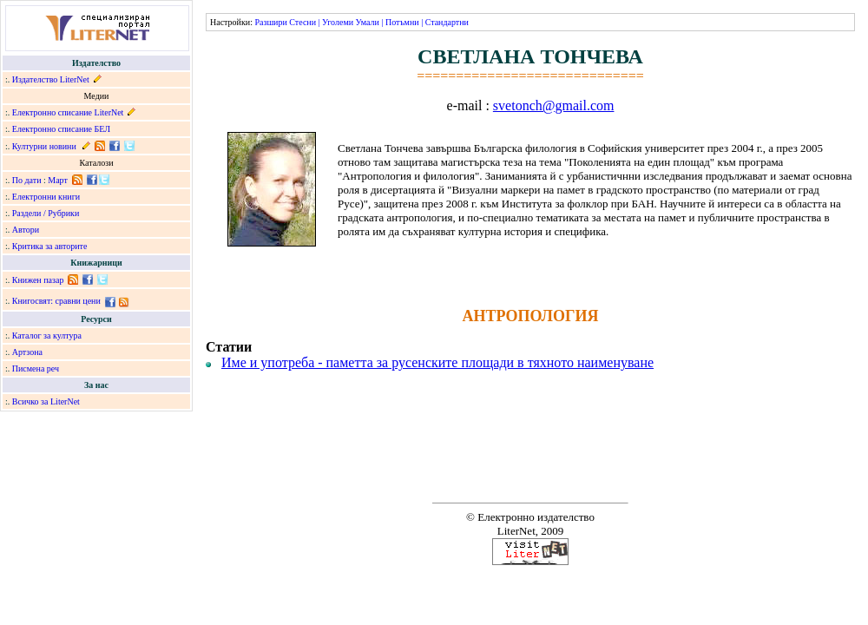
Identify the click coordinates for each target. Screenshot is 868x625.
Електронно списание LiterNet (68, 112)
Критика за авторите (50, 246)
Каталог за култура (47, 335)
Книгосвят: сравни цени (56, 301)
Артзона (27, 352)
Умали (367, 22)
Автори (25, 229)
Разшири (270, 22)
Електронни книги (46, 196)
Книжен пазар (38, 280)
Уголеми (337, 22)
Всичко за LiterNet (46, 401)
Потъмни (402, 22)
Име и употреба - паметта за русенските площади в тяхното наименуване (437, 362)
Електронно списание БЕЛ (61, 129)
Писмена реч (35, 368)
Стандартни (447, 22)
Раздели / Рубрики (46, 213)
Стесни (302, 22)
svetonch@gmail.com (554, 105)
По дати (27, 180)
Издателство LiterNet (50, 79)
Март (58, 180)
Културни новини (44, 146)
